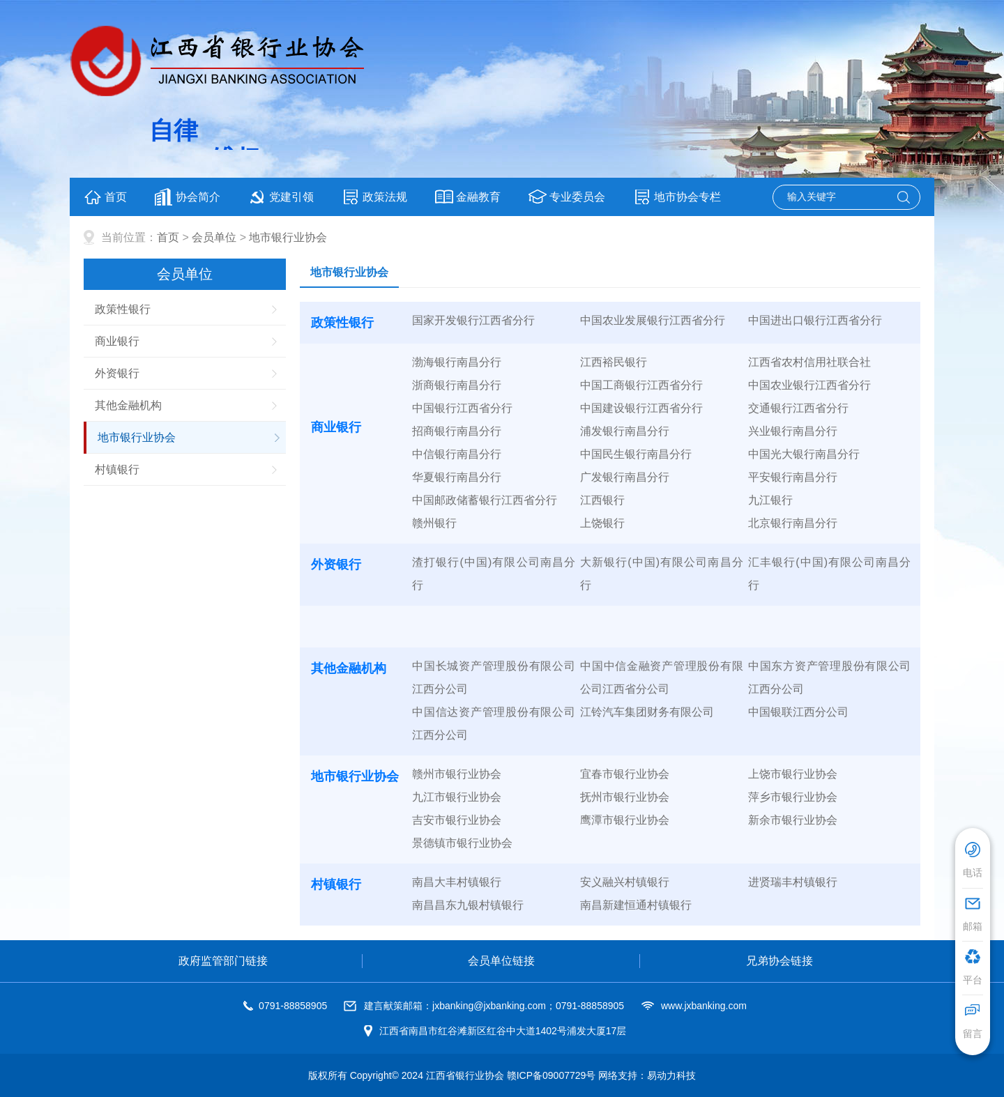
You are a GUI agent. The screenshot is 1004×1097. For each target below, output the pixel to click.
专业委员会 (566, 197)
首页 (105, 197)
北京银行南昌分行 (792, 523)
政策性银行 (123, 309)
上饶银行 (602, 523)
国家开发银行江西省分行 (473, 320)
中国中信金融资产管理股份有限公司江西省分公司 (661, 677)
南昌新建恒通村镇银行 (636, 905)
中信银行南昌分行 (456, 454)
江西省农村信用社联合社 (809, 362)
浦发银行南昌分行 (624, 431)
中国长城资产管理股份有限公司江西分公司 (493, 677)
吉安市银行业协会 (456, 820)
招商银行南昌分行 (456, 431)
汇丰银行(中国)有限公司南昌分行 (829, 573)
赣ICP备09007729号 (551, 1075)
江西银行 (602, 500)
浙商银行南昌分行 (456, 385)
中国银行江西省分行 (462, 408)
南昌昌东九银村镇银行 (468, 905)
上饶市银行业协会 (792, 774)
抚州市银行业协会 (624, 797)
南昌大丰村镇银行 (456, 882)
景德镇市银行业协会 (462, 843)
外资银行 (117, 373)
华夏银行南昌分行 (456, 477)
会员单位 (214, 237)
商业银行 (117, 341)
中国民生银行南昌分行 (636, 454)
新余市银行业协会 (792, 820)
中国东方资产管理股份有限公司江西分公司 (829, 677)
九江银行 (770, 500)
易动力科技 (671, 1075)
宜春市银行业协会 (624, 774)
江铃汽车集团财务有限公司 (647, 712)
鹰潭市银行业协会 (624, 820)
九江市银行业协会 (456, 797)
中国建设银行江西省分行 (641, 408)
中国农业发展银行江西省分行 (652, 320)
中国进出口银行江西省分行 (815, 320)
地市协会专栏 (677, 197)
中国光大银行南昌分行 (804, 454)
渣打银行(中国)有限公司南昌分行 (493, 573)
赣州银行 (434, 523)
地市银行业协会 (288, 237)
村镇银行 (117, 469)
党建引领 (281, 197)
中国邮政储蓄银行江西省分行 (484, 500)
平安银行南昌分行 (792, 477)
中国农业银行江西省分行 (809, 385)
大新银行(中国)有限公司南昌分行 (661, 573)
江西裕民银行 (613, 362)
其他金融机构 (128, 405)
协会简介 (187, 197)
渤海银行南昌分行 (456, 362)
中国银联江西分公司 (798, 712)
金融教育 (468, 197)
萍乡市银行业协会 (792, 797)
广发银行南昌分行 (624, 477)
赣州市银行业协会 (456, 774)
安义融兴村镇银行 (624, 882)
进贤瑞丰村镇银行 (792, 882)
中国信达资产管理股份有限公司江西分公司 (493, 723)
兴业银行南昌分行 (792, 431)
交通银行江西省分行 (798, 408)
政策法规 (374, 197)
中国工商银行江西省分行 (641, 385)
